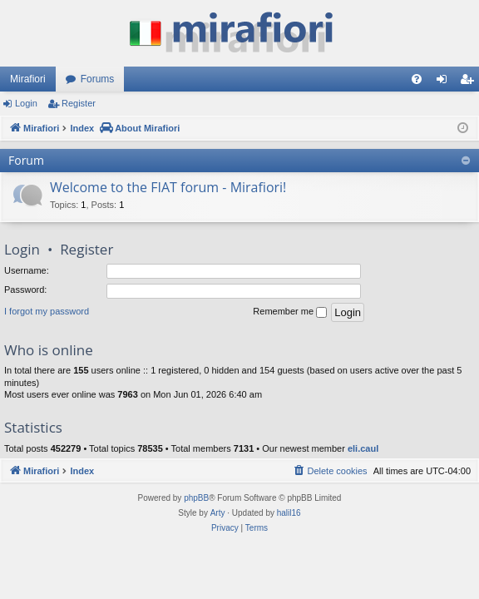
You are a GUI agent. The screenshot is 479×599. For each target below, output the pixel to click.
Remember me (290, 312)
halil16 (289, 512)
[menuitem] (416, 79)
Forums (98, 79)
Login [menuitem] (445, 82)
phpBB (196, 497)
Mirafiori (28, 79)
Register (79, 103)
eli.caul (363, 448)
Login (26, 103)
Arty (217, 512)
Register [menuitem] (470, 82)
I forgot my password (46, 311)
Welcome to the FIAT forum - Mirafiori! (168, 187)
